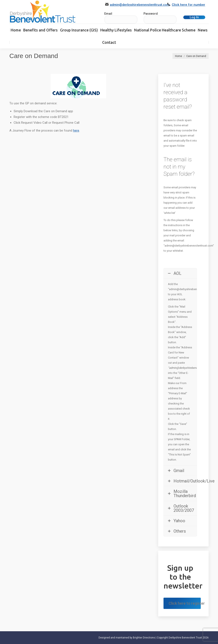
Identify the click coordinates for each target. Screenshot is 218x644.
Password (150, 13)
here (76, 130)
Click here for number (188, 5)
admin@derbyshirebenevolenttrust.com (140, 5)
